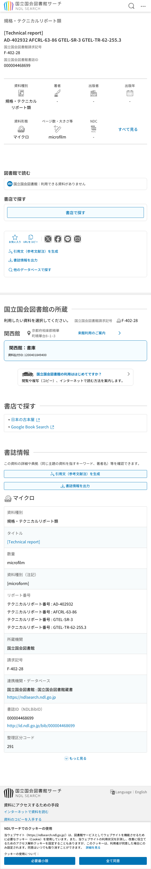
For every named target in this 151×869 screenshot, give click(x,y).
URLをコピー (30, 239)
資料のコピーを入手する (23, 819)
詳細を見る (93, 847)
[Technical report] (23, 542)
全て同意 (113, 860)
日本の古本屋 (25, 419)
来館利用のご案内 (100, 333)
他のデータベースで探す (29, 269)
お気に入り (15, 239)
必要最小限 (39, 860)
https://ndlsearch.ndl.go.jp (31, 697)
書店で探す (75, 212)
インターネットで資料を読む (26, 811)
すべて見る (128, 129)
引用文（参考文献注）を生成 (33, 251)
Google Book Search (33, 427)
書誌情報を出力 (23, 260)
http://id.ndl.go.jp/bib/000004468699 (41, 725)
